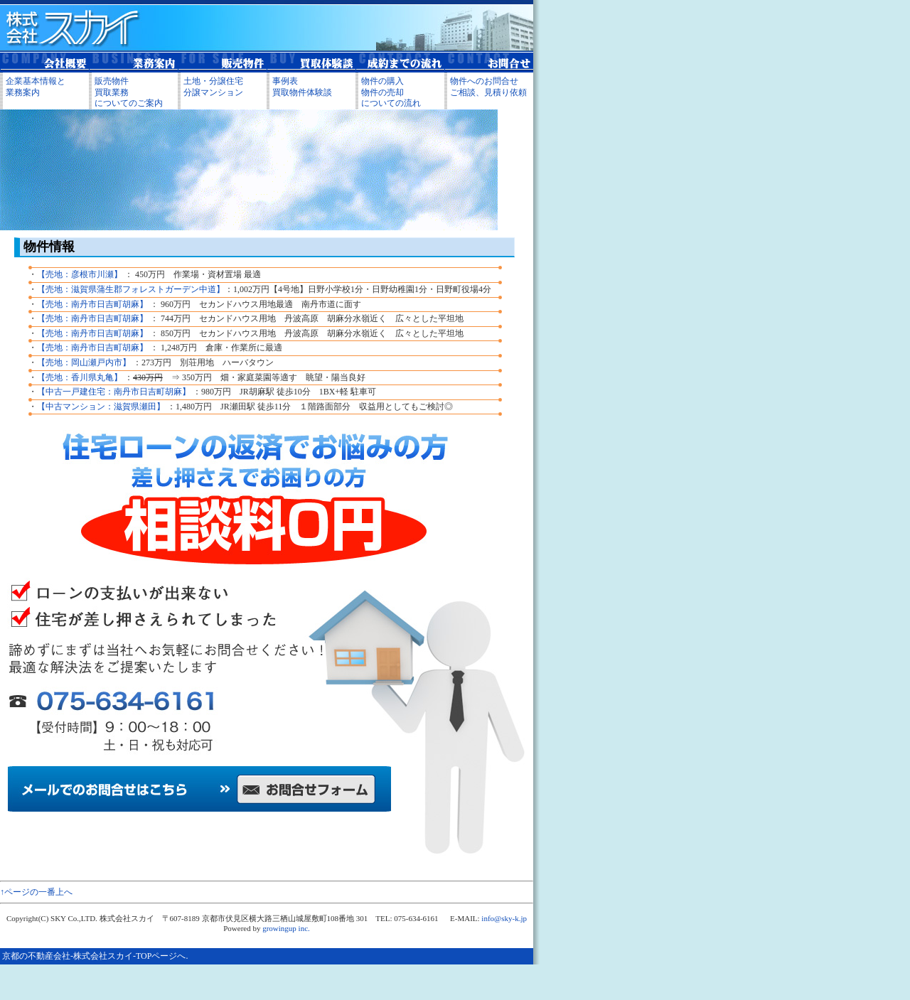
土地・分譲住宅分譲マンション (213, 86)
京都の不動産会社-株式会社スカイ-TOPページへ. (95, 956)
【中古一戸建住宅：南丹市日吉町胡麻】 (114, 392)
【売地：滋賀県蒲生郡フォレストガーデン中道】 (131, 289)
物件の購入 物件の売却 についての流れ (391, 92)
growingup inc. (286, 928)
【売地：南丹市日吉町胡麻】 (92, 304)
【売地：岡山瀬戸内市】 (84, 362)
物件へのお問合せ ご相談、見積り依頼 (488, 86)
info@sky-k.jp (504, 918)
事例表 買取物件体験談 (302, 86)
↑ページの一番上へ (36, 892)
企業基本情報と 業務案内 (35, 86)
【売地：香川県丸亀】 (79, 377)
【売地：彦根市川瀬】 (79, 274)
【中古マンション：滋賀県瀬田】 (101, 407)
